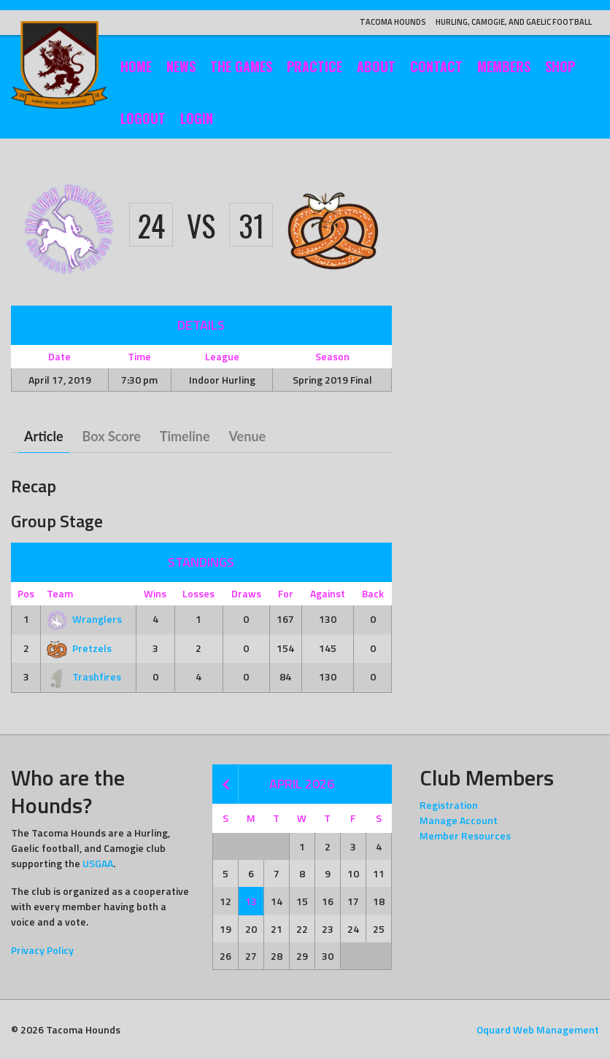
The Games (241, 66)
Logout (143, 118)
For (285, 593)
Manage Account (459, 820)
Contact (436, 66)
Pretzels (79, 648)
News (181, 66)
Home (136, 66)
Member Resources (465, 835)
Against (327, 593)
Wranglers (84, 619)
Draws (246, 593)
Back (373, 593)
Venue (247, 436)
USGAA (97, 863)
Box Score (111, 436)
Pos (26, 593)
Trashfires (84, 676)
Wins (155, 593)
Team (60, 593)
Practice (314, 66)
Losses (198, 593)
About (376, 66)
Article (43, 436)
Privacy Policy (42, 950)
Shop (560, 66)
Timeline (185, 436)
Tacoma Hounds (393, 22)
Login (196, 118)
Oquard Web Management (537, 1029)
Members (503, 66)
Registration (449, 804)
